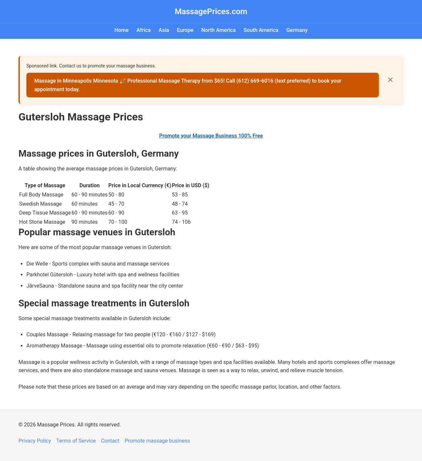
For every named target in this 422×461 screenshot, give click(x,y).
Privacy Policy (34, 441)
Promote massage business (157, 441)
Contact (110, 441)
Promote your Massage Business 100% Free (211, 136)
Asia (164, 30)
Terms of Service (76, 441)
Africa (143, 30)
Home (121, 30)
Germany (296, 30)
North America (218, 30)
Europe (185, 30)
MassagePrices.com (211, 11)
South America (261, 30)
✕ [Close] (390, 79)
